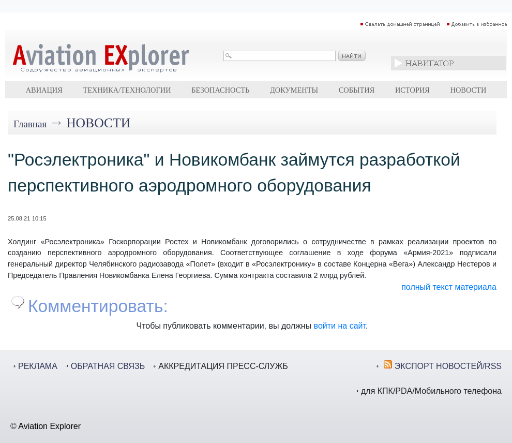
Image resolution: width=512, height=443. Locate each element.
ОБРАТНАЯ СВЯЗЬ (108, 366)
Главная (30, 124)
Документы (294, 90)
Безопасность (220, 90)
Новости (468, 90)
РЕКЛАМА (37, 366)
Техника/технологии (127, 90)
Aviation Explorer (49, 426)
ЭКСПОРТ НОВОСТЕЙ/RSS (448, 366)
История (412, 90)
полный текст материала (448, 287)
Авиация (44, 90)
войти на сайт (340, 325)
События (357, 90)
